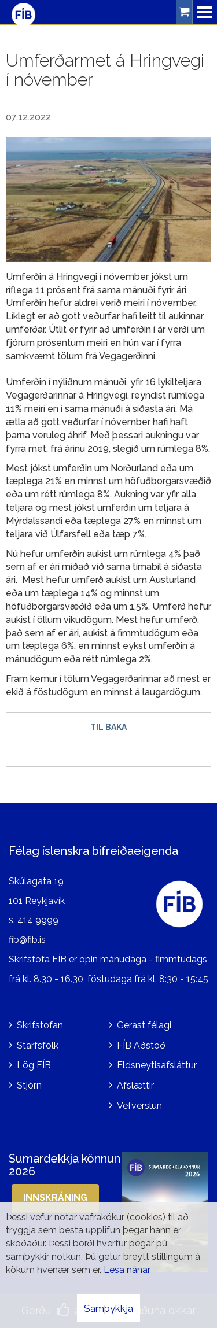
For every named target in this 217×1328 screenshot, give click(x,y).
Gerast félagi (144, 1025)
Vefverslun (139, 1105)
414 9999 (37, 919)
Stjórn (29, 1085)
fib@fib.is (27, 939)
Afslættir (135, 1085)
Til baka (108, 727)
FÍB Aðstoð (141, 1045)
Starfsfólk (37, 1045)
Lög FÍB (34, 1065)
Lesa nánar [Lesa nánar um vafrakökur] (127, 1269)
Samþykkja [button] (108, 1308)
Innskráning (55, 1197)
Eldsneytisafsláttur (157, 1065)
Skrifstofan (40, 1025)
